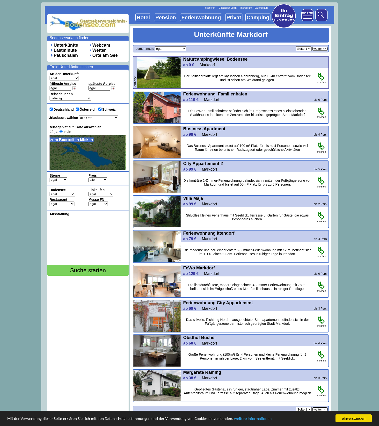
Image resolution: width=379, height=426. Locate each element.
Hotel (143, 17)
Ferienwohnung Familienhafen (215, 94)
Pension (165, 17)
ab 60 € (192, 343)
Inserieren (209, 8)
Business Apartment (204, 128)
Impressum (246, 8)
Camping (258, 17)
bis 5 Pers (320, 169)
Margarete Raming (202, 372)
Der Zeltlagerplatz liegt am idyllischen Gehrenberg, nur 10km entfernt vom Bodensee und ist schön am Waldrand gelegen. (247, 78)
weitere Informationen (253, 418)
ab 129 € (193, 274)
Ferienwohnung (201, 17)
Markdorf (207, 65)
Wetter (99, 50)
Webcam (101, 45)
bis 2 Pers (320, 204)
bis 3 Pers (320, 308)
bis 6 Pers (320, 99)
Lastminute (65, 50)
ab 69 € (192, 308)
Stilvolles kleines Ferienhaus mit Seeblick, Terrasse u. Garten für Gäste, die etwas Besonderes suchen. (247, 217)
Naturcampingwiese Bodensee (215, 59)
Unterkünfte (66, 45)
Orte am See (105, 55)
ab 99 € (192, 134)
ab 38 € (192, 378)
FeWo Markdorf (199, 268)
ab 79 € (192, 239)
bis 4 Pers (320, 134)
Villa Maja (193, 198)
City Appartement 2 (203, 163)
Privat (233, 17)
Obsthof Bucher (200, 337)
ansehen (321, 81)
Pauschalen (66, 55)
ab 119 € (193, 100)
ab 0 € (190, 65)
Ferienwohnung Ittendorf (208, 233)
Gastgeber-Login (228, 8)
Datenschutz (261, 8)
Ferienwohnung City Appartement (218, 302)
